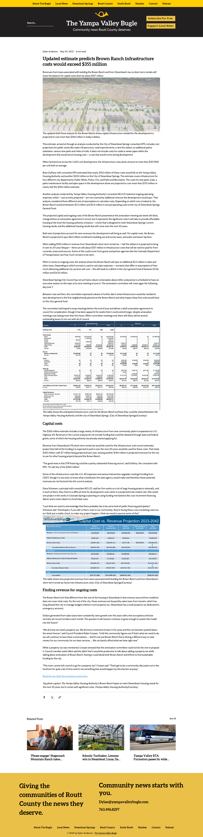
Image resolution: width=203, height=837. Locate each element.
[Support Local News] (161, 26)
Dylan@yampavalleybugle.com (123, 802)
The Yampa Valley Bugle (105, 833)
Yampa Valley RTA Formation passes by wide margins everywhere (150, 758)
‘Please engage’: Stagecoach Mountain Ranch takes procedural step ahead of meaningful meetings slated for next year (48, 758)
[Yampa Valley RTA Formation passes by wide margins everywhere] (153, 737)
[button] (160, 18)
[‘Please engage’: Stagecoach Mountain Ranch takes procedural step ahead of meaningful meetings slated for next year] (50, 737)
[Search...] (35, 23)
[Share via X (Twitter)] (51, 697)
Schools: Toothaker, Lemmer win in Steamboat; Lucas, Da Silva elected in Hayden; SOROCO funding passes (100, 758)
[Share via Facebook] (44, 697)
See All (173, 718)
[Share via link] (59, 697)
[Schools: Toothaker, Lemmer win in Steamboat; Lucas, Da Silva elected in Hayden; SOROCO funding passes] (101, 737)
